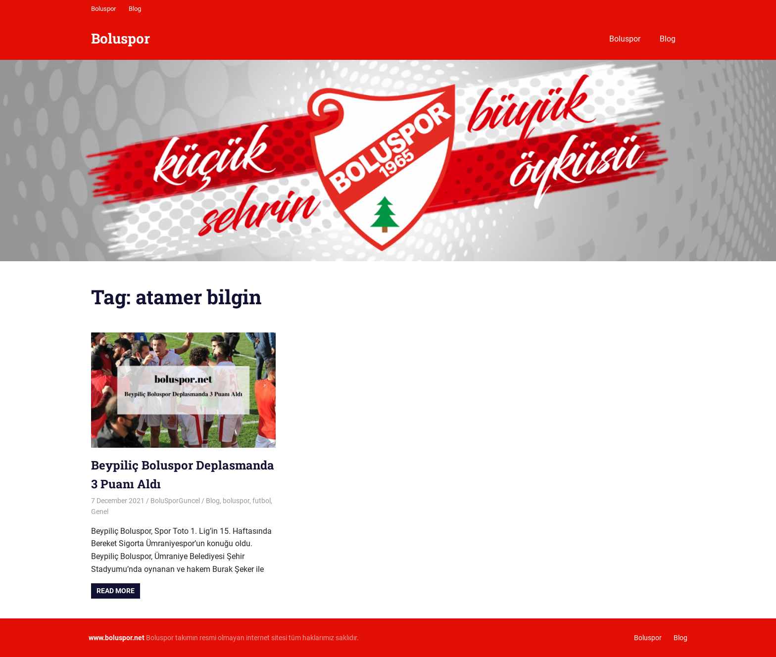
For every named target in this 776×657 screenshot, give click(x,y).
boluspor (236, 501)
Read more (116, 591)
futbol (261, 501)
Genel (99, 512)
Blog (135, 8)
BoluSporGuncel (175, 501)
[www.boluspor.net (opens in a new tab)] (117, 638)
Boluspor (103, 8)
